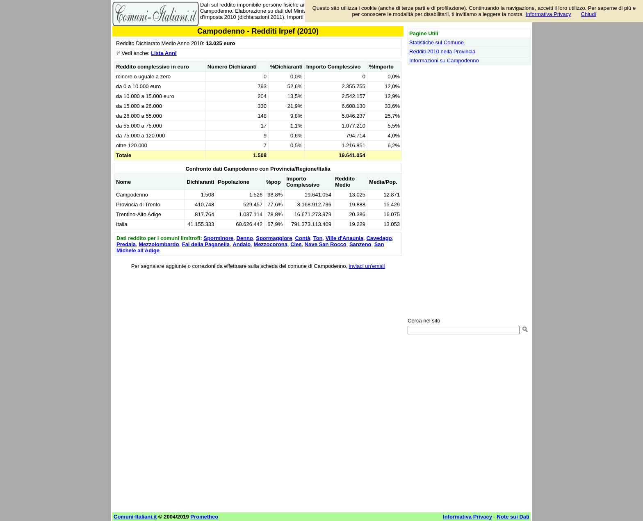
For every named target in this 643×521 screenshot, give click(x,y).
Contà (302, 238)
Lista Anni (163, 53)
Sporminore (218, 238)
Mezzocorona (270, 244)
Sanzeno (360, 244)
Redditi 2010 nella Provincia (442, 51)
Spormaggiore (274, 238)
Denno (245, 238)
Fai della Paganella (206, 244)
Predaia (126, 244)
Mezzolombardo (159, 244)
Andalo (242, 244)
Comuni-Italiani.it (135, 517)
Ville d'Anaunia (344, 238)
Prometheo (204, 517)
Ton (318, 238)
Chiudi (588, 14)
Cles (295, 244)
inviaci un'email (367, 266)
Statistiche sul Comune (436, 42)
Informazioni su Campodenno (444, 60)
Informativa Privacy (548, 14)
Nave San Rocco (326, 244)
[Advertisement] (258, 331)
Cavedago (379, 238)
